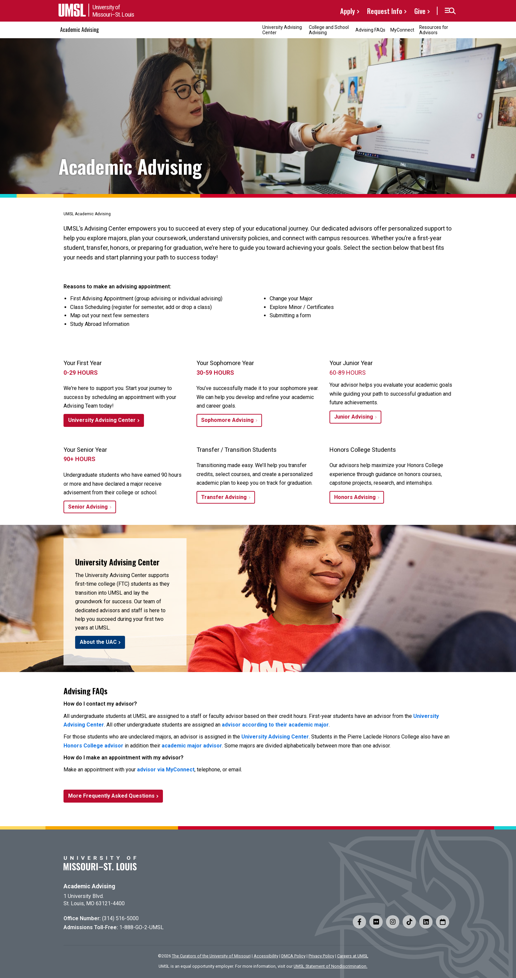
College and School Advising (329, 30)
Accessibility (266, 955)
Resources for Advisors (433, 30)
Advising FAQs (370, 30)
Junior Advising (353, 417)
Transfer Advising (224, 497)
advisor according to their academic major (275, 725)
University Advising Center (282, 30)
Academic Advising (79, 30)
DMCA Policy (293, 955)
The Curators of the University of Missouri (211, 955)
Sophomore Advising (227, 420)
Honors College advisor (93, 745)
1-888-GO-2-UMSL (141, 927)
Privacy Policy (321, 955)
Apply (347, 11)
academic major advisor (192, 745)
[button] (450, 11)
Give (420, 11)
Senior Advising (88, 507)
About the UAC (98, 642)
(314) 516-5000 (120, 918)
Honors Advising (355, 497)
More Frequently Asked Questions (111, 796)
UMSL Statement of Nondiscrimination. (330, 966)
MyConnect (402, 30)
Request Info (384, 11)
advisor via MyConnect (165, 769)
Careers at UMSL (352, 955)
